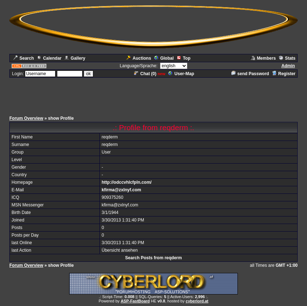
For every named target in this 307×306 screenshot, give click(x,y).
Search (23, 58)
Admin (288, 65)
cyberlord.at (197, 301)
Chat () (145, 73)
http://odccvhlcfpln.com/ (127, 182)
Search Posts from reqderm (153, 257)
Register (283, 73)
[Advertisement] (153, 94)
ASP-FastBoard (135, 301)
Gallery (74, 58)
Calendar (49, 58)
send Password (250, 73)
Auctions (138, 58)
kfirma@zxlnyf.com (121, 189)
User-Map (181, 73)
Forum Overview (26, 118)
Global (164, 58)
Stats (287, 58)
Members (263, 58)
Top (183, 58)
